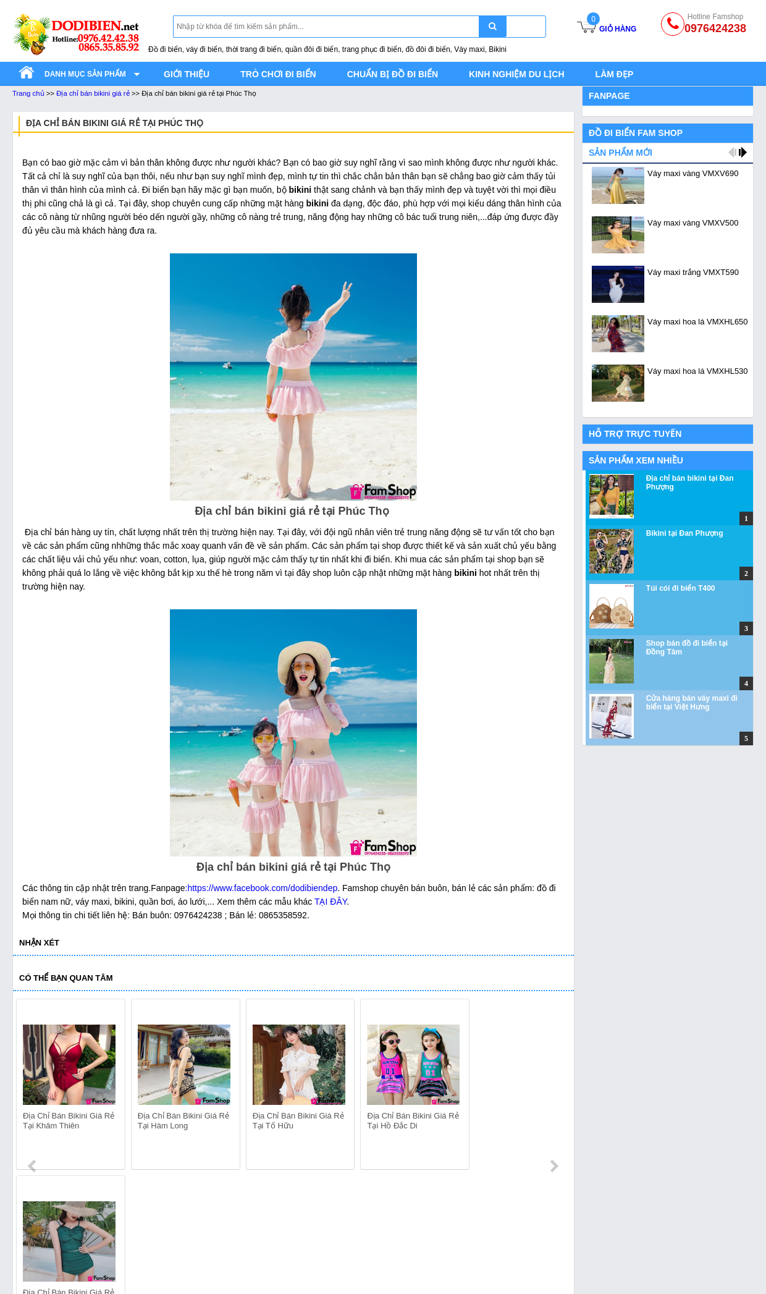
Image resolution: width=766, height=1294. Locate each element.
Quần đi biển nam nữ (53, 1240)
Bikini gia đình (336, 1240)
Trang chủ (28, 93)
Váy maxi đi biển (192, 1240)
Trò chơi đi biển (278, 74)
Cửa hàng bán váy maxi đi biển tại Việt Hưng (692, 702)
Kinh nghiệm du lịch (517, 74)
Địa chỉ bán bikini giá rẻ (92, 93)
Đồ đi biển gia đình (48, 1286)
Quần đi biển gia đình (53, 1255)
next (554, 1086)
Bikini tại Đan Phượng (684, 533)
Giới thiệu (186, 74)
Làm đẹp (615, 74)
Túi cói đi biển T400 (680, 588)
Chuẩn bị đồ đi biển (392, 74)
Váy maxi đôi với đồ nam (208, 1270)
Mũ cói (469, 1270)
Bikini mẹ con (334, 1270)
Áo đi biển (31, 1270)
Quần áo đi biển (43, 1224)
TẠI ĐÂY (329, 902)
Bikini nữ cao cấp (342, 1286)
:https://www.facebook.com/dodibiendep (261, 888)
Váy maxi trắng (190, 1255)
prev (33, 1086)
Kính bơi (473, 1255)
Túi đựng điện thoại (494, 1240)
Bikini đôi (326, 1255)
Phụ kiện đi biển (488, 1224)
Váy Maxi (178, 1224)
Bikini (319, 1224)
